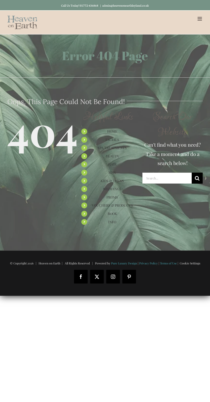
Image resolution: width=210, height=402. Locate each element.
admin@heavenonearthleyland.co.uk (125, 5)
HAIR (112, 164)
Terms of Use (168, 263)
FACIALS (112, 139)
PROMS (112, 197)
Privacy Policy (148, 263)
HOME (112, 131)
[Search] (197, 178)
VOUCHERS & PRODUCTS (112, 205)
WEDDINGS (112, 189)
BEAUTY (112, 156)
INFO (112, 222)
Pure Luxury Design (124, 263)
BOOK (112, 213)
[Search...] (167, 178)
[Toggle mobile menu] (200, 18)
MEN (112, 172)
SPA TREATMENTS (112, 147)
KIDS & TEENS (112, 180)
